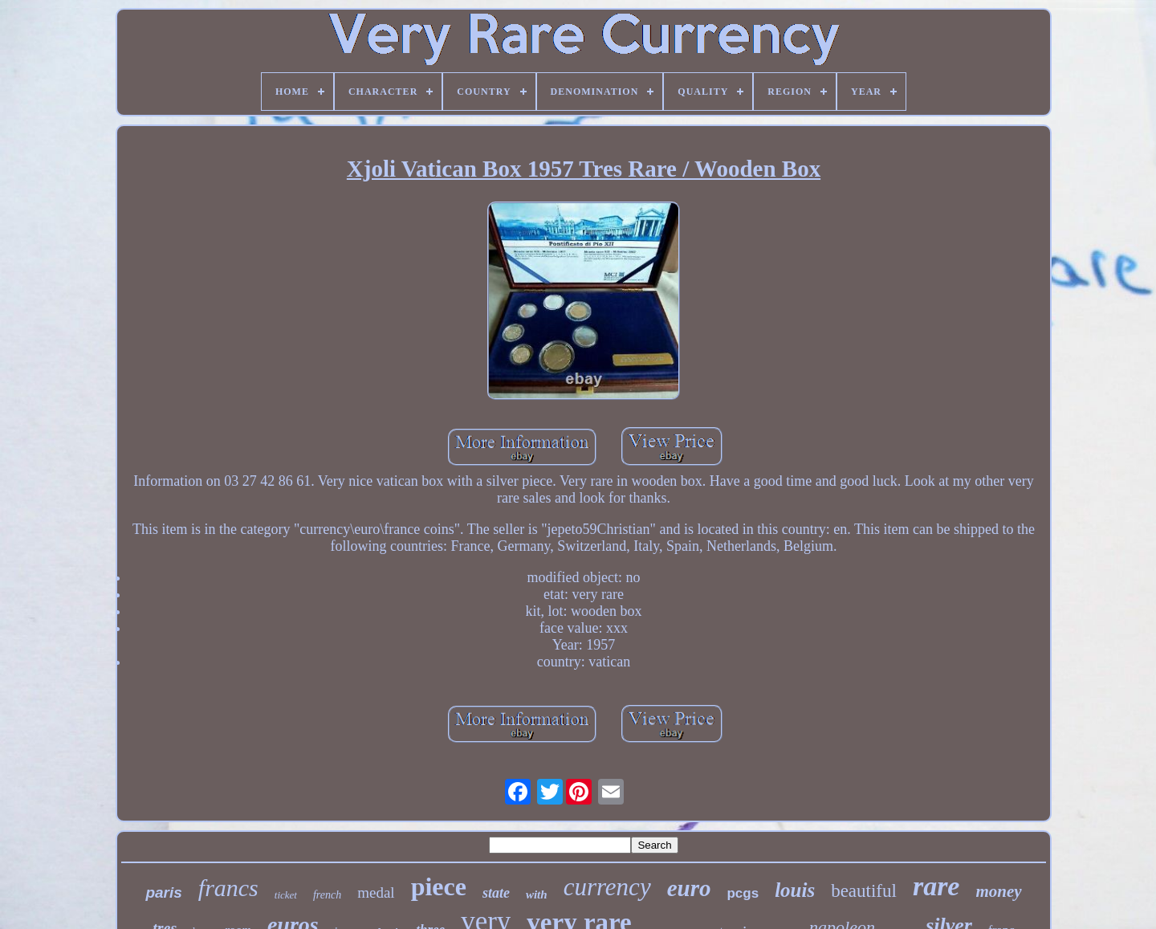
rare (936, 886)
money (998, 891)
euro (689, 888)
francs (228, 887)
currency (607, 887)
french (327, 895)
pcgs (743, 893)
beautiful (864, 891)
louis (795, 890)
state (496, 893)
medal (375, 892)
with (536, 894)
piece (438, 886)
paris (163, 892)
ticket (286, 895)
